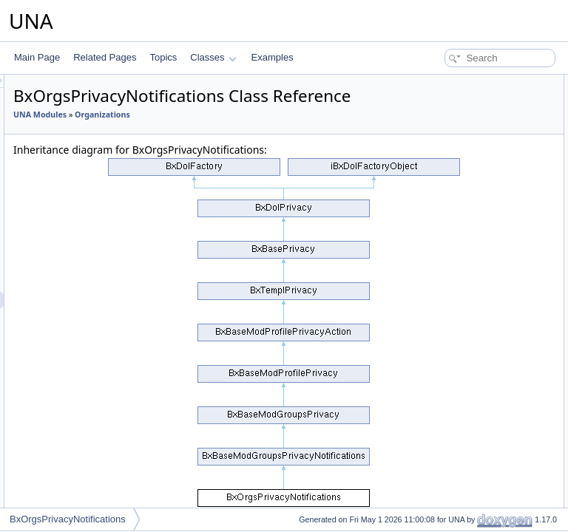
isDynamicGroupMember (464, 148)
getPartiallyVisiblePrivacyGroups (479, 213)
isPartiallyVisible (447, 196)
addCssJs (434, 261)
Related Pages (104, 57)
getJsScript (437, 245)
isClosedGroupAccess (458, 164)
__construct (438, 99)
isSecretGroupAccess (457, 180)
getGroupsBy (441, 375)
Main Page (37, 57)
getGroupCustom (448, 391)
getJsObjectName (450, 229)
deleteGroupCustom (454, 473)
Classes (213, 57)
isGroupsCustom (448, 359)
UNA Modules (224, 135)
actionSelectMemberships (465, 310)
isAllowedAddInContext (460, 408)
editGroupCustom (449, 440)
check (426, 131)
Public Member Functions (453, 83)
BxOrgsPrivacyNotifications (68, 519)
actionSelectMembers (457, 294)
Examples (272, 57)
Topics (163, 57)
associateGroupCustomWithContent (485, 489)
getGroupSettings (449, 343)
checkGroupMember (455, 115)
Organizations (226, 151)
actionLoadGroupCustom (464, 278)
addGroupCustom (450, 424)
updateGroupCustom (456, 456)
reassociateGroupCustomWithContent (489, 505)
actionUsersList (445, 326)
